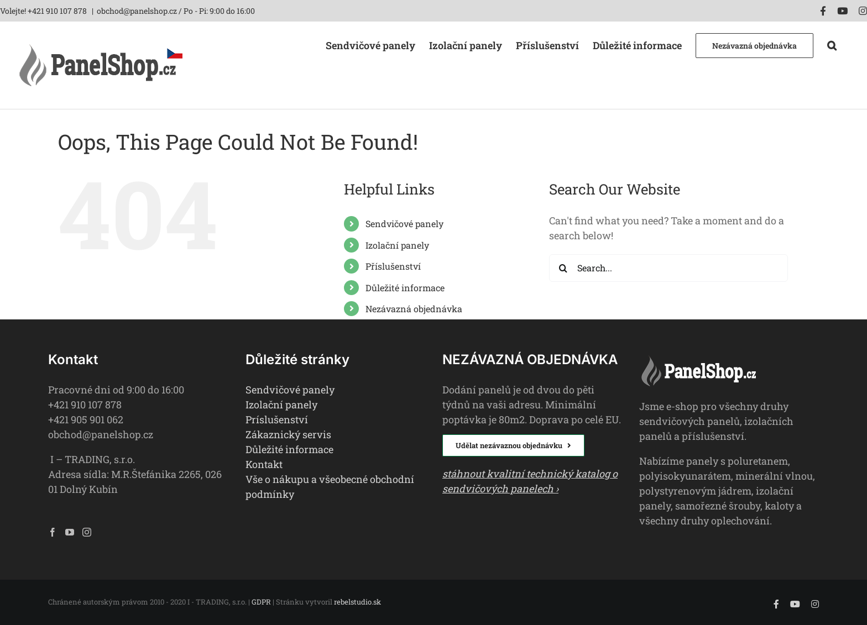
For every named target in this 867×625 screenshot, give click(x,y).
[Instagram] (86, 532)
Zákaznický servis (288, 434)
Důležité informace (405, 287)
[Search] (563, 268)
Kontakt (264, 464)
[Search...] (668, 268)
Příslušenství (393, 266)
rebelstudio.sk (357, 602)
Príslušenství (277, 419)
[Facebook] (52, 532)
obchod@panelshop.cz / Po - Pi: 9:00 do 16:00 (176, 11)
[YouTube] (69, 532)
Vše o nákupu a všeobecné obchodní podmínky (330, 486)
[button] (832, 44)
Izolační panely (397, 245)
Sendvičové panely (404, 223)
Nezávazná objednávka (413, 308)
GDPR (261, 602)
